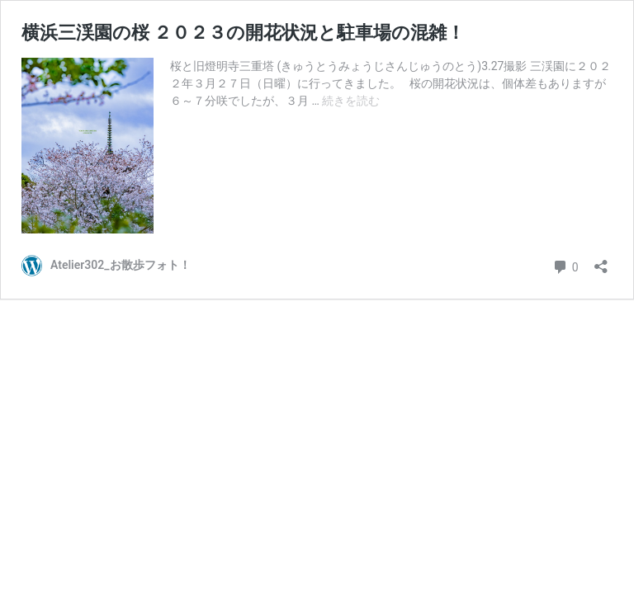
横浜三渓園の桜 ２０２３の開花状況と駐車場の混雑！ (243, 32)
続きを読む (351, 100)
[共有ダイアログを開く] (601, 261)
